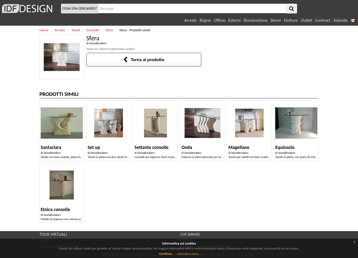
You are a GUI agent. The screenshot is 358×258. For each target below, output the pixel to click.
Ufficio (219, 20)
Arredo (190, 20)
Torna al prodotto (143, 59)
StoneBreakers (97, 43)
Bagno (205, 20)
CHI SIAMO (190, 234)
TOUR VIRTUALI (53, 234)
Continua (165, 254)
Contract (323, 20)
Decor (276, 20)
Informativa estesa (188, 254)
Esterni (234, 20)
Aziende (340, 20)
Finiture (291, 20)
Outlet (306, 20)
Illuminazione (256, 20)
